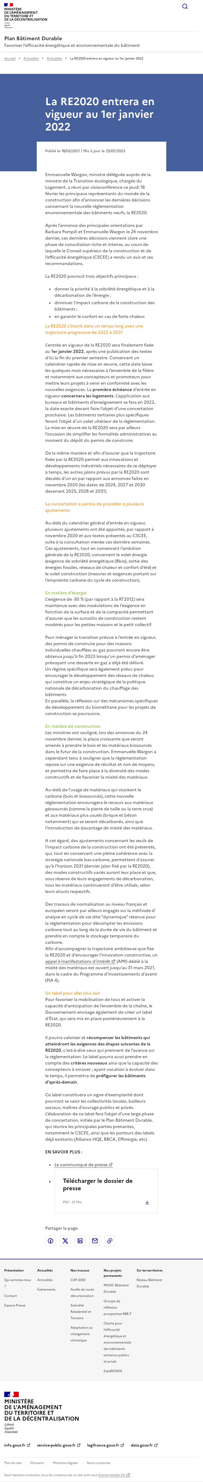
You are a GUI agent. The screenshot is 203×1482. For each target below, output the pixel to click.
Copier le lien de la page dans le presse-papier (109, 1241)
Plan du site (12, 1463)
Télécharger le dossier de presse (98, 1184)
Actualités (31, 58)
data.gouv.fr (142, 1445)
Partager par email (95, 1241)
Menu (195, 6)
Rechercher (185, 6)
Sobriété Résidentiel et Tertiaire (81, 1312)
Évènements (46, 1289)
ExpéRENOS (113, 1371)
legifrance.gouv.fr (103, 1445)
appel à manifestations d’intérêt (77, 961)
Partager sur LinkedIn (80, 1241)
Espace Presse (14, 1305)
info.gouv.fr (14, 1445)
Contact (10, 1296)
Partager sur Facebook (50, 1241)
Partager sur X (65, 1241)
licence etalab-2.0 (111, 1475)
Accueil (10, 58)
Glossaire (37, 1463)
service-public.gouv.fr (56, 1445)
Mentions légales (65, 1463)
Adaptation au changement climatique (82, 1334)
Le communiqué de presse (81, 1164)
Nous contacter (99, 1463)
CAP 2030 (78, 1280)
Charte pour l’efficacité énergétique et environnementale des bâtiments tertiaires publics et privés (117, 1342)
